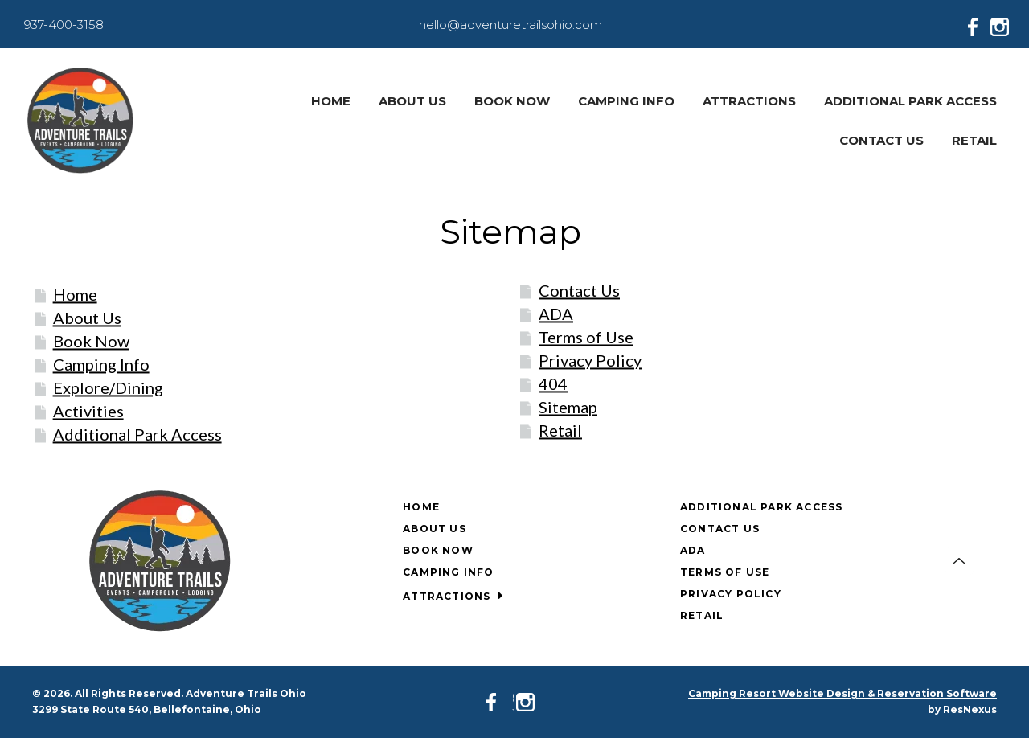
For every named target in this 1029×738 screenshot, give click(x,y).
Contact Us (579, 290)
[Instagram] (1003, 24)
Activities (88, 410)
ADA (556, 313)
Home (75, 294)
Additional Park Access (137, 434)
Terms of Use (586, 336)
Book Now (91, 341)
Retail (560, 430)
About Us (87, 317)
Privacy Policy (590, 360)
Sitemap (568, 406)
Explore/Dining (108, 387)
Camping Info (101, 364)
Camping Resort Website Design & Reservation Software (842, 693)
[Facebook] (977, 24)
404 (553, 383)
